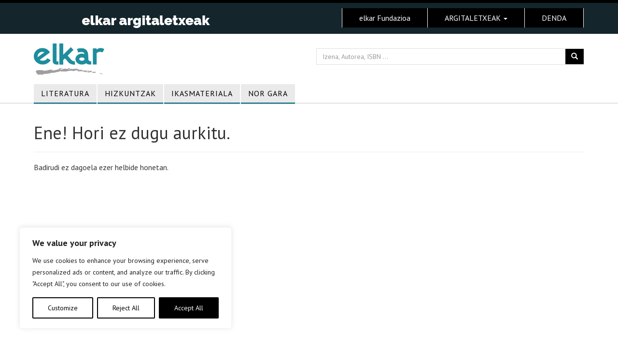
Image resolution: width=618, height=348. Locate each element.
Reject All (126, 308)
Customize (63, 308)
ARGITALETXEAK (476, 18)
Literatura (65, 93)
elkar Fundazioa (384, 18)
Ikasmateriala (202, 93)
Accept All (188, 308)
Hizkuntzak (130, 93)
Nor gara (268, 93)
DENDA (554, 18)
